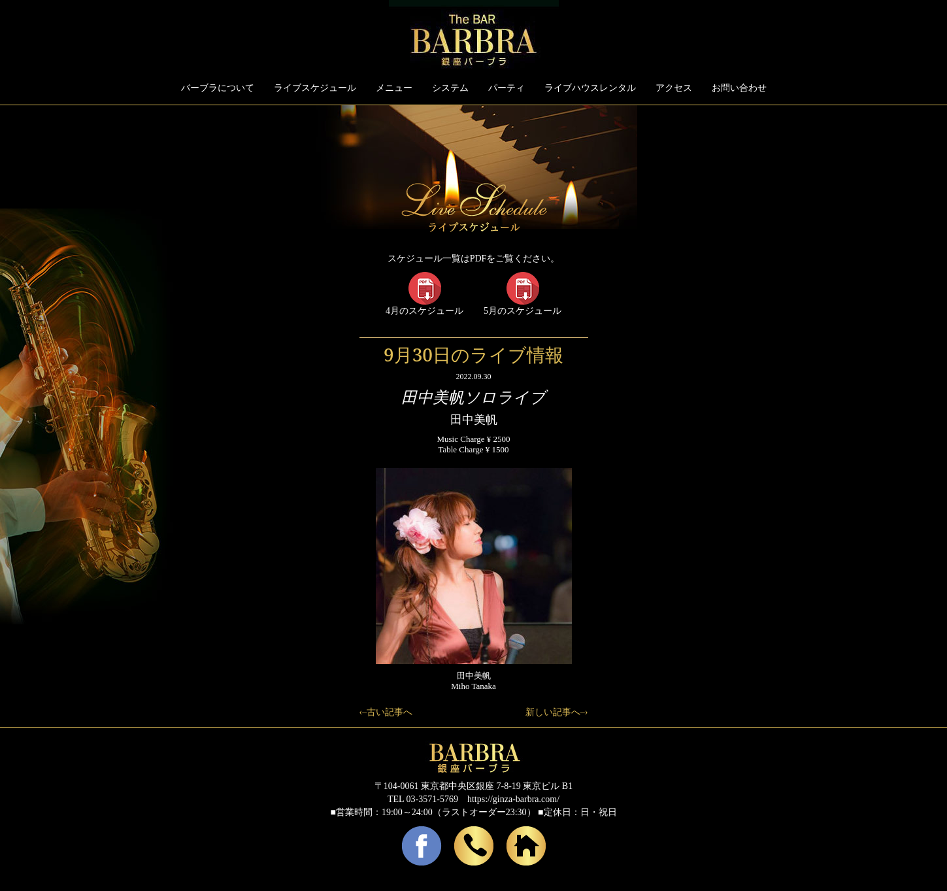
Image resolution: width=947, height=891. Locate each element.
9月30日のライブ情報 (473, 354)
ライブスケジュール (315, 88)
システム (450, 88)
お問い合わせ (739, 88)
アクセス (674, 88)
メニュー (394, 88)
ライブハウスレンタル (590, 88)
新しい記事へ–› (556, 712)
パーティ (506, 88)
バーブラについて (217, 88)
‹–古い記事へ (386, 712)
